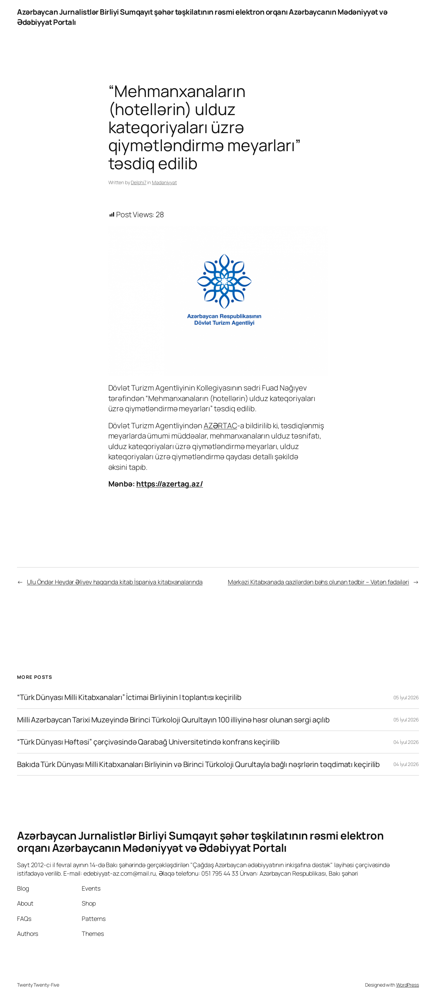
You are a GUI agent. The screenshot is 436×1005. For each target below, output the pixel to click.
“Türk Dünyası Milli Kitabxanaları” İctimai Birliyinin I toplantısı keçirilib (129, 697)
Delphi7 (138, 182)
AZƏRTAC (220, 425)
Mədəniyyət (164, 182)
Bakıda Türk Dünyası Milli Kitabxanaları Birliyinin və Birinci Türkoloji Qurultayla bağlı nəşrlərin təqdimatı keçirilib (198, 764)
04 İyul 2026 (406, 742)
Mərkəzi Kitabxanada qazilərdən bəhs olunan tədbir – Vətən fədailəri (318, 582)
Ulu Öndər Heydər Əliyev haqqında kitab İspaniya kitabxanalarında (115, 582)
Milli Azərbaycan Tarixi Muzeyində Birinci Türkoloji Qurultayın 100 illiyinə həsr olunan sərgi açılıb (173, 720)
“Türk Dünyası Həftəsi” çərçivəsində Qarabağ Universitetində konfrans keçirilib (148, 742)
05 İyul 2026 (406, 697)
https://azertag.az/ (169, 484)
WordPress (407, 985)
